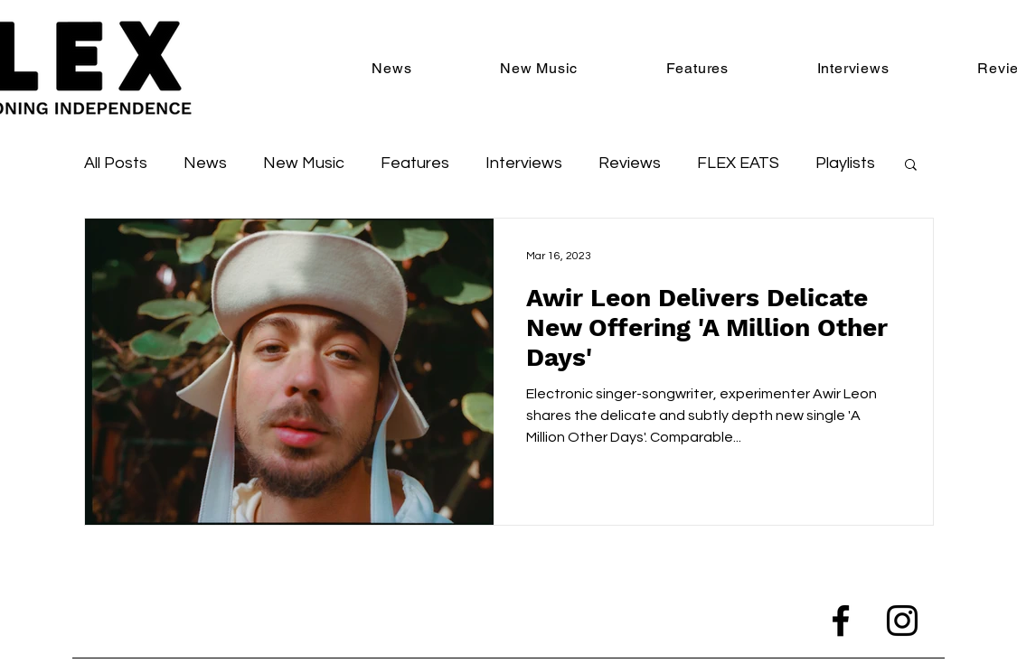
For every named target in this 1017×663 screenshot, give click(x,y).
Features (415, 163)
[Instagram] (902, 620)
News (205, 163)
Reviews (629, 163)
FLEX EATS (738, 163)
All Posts (115, 163)
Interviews (523, 163)
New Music (303, 163)
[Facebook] (841, 620)
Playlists (845, 163)
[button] (910, 165)
